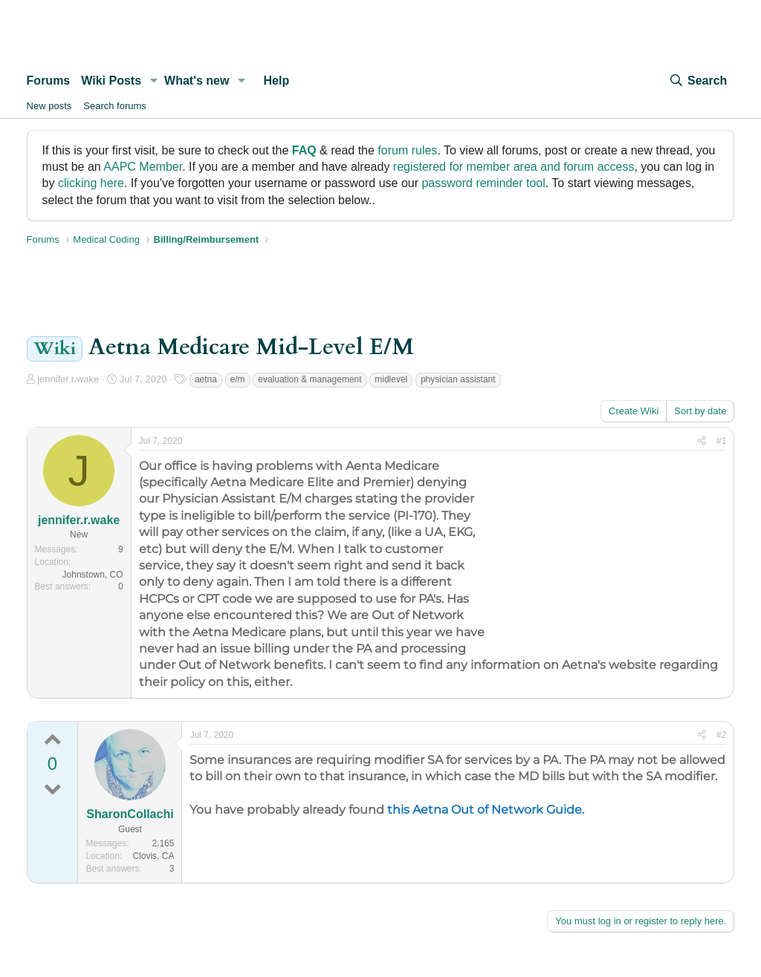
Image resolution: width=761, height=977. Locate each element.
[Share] (702, 441)
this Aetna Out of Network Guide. (485, 810)
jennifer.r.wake (68, 379)
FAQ (304, 150)
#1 (721, 441)
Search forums (114, 105)
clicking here (91, 183)
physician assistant (458, 379)
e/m (237, 379)
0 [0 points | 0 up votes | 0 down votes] (52, 764)
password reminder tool (483, 183)
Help (277, 80)
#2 (721, 735)
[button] (153, 81)
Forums (49, 80)
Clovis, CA (153, 856)
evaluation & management (309, 379)
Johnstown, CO (92, 574)
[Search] (697, 81)
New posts (49, 105)
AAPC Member (142, 166)
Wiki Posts (111, 80)
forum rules (407, 150)
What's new (196, 80)
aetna (206, 379)
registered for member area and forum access (514, 166)
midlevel (391, 379)
